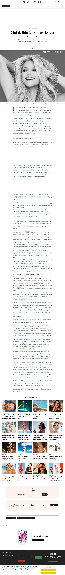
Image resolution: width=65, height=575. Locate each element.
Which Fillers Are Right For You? (27, 348)
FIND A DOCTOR (6, 6)
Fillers (3, 475)
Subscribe (4, 1)
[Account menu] (62, 1)
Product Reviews (22, 413)
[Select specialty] (36, 505)
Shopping (51, 413)
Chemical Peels (5, 413)
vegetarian (27, 231)
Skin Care (35, 433)
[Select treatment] (46, 505)
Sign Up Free (53, 560)
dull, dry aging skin (36, 376)
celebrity (24, 518)
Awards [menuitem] (33, 6)
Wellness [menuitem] (43, 6)
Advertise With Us (21, 554)
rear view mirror (43, 125)
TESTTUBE (58, 6)
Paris (20, 167)
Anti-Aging (34, 28)
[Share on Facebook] (6, 525)
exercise (47, 239)
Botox (36, 339)
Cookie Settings (38, 557)
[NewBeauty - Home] (32, 2)
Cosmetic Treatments (23, 433)
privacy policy (40, 496)
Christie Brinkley (23, 107)
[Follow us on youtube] (60, 1)
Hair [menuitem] (29, 6)
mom (29, 120)
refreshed (29, 353)
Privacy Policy (37, 554)
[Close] (63, 570)
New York (19, 287)
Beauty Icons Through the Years (27, 138)
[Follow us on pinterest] (6, 555)
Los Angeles (21, 118)
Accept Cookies (48, 572)
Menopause (51, 454)
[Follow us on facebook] (55, 1)
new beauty (31, 518)
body (18, 518)
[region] (32, 570)
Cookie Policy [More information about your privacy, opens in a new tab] (32, 569)
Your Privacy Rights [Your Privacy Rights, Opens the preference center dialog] (48, 567)
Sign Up (44, 494)
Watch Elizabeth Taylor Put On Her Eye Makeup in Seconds (32, 176)
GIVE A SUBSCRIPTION (37, 539)
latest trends (18, 242)
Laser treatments (47, 335)
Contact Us (20, 553)
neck (41, 330)
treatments (46, 325)
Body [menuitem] (26, 6)
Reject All (48, 570)
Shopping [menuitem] (38, 6)
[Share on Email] (7, 525)
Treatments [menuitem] (20, 6)
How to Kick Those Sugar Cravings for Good (29, 274)
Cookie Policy (20, 556)
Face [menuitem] (16, 6)
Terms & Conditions (30, 556)
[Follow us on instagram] (58, 1)
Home (29, 28)
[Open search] (62, 6)
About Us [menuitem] (49, 6)
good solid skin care (33, 365)
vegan (46, 237)
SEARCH (54, 505)
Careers (28, 553)
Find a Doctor (37, 553)
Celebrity (51, 433)
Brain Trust (28, 554)
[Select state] (26, 505)
